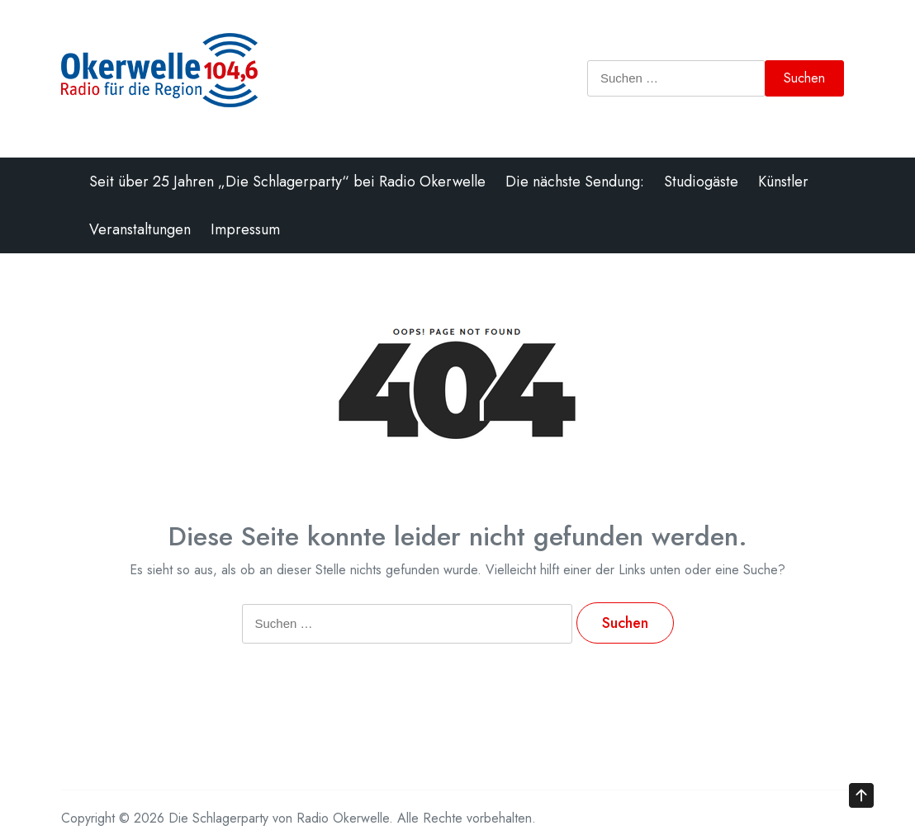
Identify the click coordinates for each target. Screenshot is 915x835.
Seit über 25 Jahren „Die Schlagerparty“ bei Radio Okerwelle (287, 181)
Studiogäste (701, 181)
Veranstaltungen (140, 229)
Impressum (245, 229)
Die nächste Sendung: (574, 181)
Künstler (783, 181)
